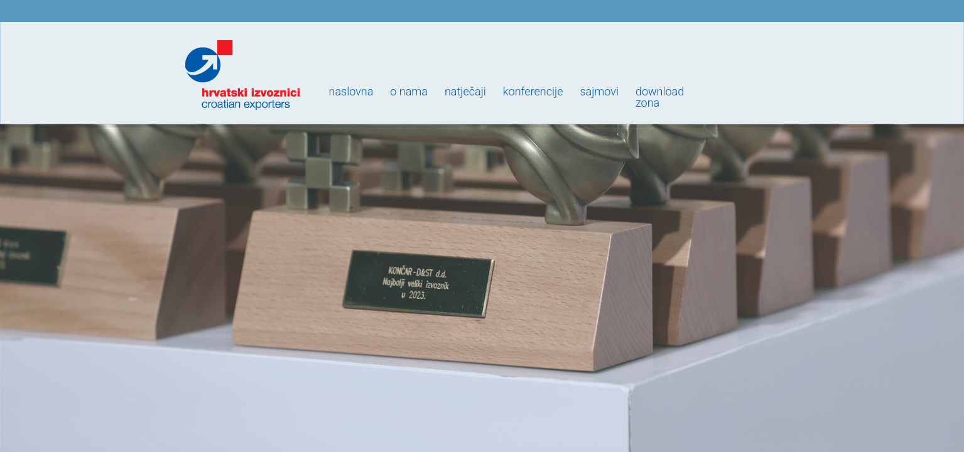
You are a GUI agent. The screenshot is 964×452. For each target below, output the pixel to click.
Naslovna (351, 91)
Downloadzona (660, 97)
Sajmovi (599, 91)
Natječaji (465, 91)
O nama (409, 91)
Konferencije (533, 91)
